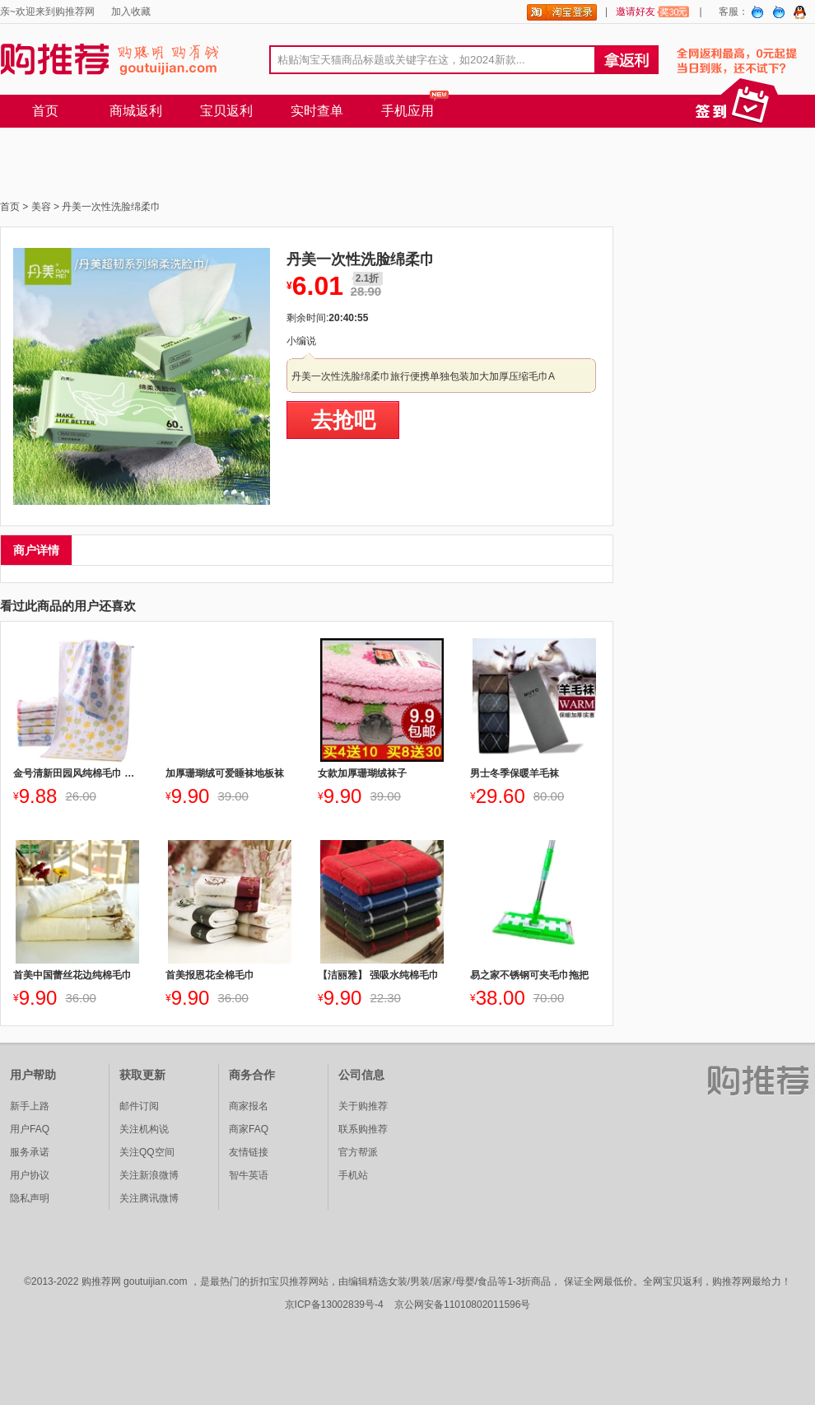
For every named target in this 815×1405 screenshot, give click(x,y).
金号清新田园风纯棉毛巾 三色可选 (77, 773)
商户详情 (36, 550)
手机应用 (407, 111)
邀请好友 (653, 11)
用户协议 (29, 1175)
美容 (41, 206)
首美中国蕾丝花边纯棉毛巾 (72, 975)
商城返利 (135, 111)
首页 (45, 111)
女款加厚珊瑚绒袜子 (362, 773)
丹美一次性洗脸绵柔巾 (111, 206)
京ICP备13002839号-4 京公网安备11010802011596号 (408, 1304)
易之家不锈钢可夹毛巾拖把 (529, 975)
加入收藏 (131, 11)
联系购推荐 (363, 1129)
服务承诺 (29, 1152)
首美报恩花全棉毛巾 (209, 975)
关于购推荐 (363, 1106)
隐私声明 (29, 1198)
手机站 (353, 1175)
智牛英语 (248, 1175)
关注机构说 (144, 1129)
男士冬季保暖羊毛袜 (514, 773)
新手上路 (29, 1106)
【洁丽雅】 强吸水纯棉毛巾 (378, 975)
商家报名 (248, 1106)
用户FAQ (29, 1129)
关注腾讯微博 (149, 1198)
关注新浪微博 (149, 1175)
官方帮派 (358, 1152)
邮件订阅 (139, 1106)
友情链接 (248, 1152)
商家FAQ (248, 1129)
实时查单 (317, 111)
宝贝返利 (226, 111)
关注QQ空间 (147, 1152)
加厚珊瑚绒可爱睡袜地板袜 (224, 773)
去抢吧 (343, 420)
